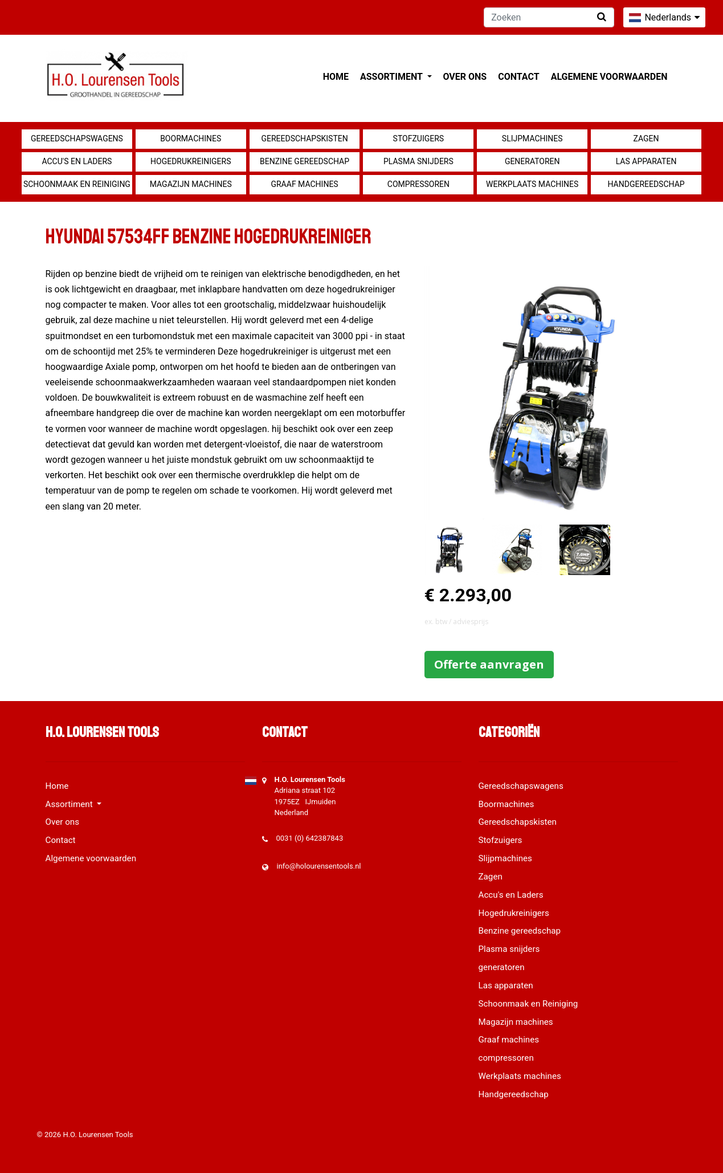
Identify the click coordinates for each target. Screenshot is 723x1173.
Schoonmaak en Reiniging (76, 184)
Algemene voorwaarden (609, 76)
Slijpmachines (532, 138)
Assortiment (392, 76)
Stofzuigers (418, 138)
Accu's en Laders (77, 161)
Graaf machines (304, 184)
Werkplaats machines (532, 184)
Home (336, 76)
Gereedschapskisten (304, 138)
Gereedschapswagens (77, 138)
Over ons (465, 76)
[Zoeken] (549, 17)
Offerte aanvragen (489, 664)
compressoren (418, 184)
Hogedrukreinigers (190, 161)
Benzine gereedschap (304, 161)
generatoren (532, 161)
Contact (518, 76)
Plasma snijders (418, 161)
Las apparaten (646, 161)
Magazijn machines (191, 184)
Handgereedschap (645, 184)
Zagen (646, 138)
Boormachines (190, 138)
